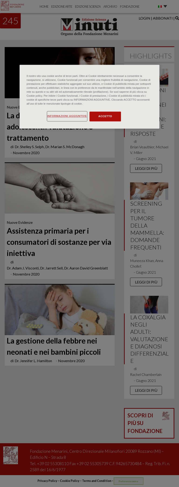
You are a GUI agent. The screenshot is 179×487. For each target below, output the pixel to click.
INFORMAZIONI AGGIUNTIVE (67, 116)
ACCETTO (105, 116)
